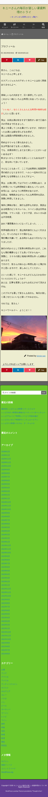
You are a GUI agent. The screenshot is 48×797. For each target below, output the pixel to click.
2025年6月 (5, 480)
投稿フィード (6, 765)
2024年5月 (5, 527)
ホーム (6, 34)
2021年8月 (5, 646)
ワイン (4, 720)
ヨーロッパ (5, 709)
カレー (4, 695)
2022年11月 (6, 592)
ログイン (4, 761)
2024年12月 (6, 502)
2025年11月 (6, 462)
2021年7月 (5, 650)
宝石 (3, 731)
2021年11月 (6, 636)
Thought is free (37, 791)
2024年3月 (5, 535)
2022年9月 (5, 599)
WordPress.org (7, 772)
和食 (3, 727)
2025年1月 (5, 498)
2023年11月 (6, 549)
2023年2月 (5, 581)
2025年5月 (5, 484)
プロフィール (18, 34)
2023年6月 (5, 567)
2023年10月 (6, 553)
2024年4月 (5, 531)
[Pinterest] (6, 60)
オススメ (4, 688)
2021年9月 (5, 643)
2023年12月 (6, 545)
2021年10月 (6, 639)
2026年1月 (5, 455)
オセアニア (5, 691)
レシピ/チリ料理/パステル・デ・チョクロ (18, 423)
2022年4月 (5, 618)
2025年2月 (5, 495)
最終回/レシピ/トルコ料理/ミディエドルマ (18, 409)
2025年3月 (5, 491)
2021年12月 (6, 632)
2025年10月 (6, 466)
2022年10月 (6, 596)
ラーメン (4, 713)
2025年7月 (5, 477)
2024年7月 (5, 520)
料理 (3, 735)
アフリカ (4, 677)
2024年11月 (6, 506)
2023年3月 (5, 578)
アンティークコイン (9, 684)
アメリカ (4, 680)
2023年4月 (5, 574)
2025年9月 (5, 470)
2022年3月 (5, 621)
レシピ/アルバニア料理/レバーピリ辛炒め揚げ (19, 416)
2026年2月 (5, 452)
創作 (3, 724)
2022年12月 (6, 589)
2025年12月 (6, 459)
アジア (4, 673)
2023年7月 (5, 563)
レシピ (4, 717)
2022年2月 (5, 625)
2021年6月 (5, 654)
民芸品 (4, 745)
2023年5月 (5, 571)
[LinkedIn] (18, 60)
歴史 (3, 742)
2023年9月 (5, 556)
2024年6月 (5, 524)
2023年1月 (5, 585)
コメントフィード (8, 768)
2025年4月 (5, 488)
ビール (4, 706)
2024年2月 (5, 538)
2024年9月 (5, 513)
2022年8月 (5, 603)
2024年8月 (5, 516)
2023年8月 (5, 560)
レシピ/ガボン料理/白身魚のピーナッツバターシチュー (23, 412)
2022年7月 (5, 607)
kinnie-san (41, 356)
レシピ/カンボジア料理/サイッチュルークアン (19, 420)
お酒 (3, 670)
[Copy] (41, 60)
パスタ (4, 698)
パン (3, 702)
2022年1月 (5, 628)
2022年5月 (5, 614)
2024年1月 (5, 542)
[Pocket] (29, 60)
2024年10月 (6, 509)
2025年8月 (5, 473)
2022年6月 (5, 610)
